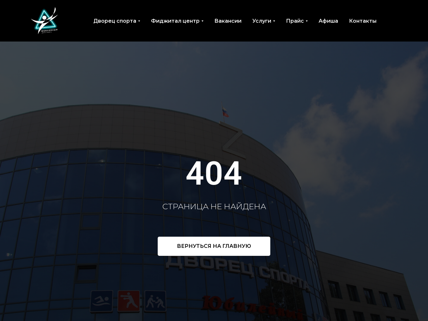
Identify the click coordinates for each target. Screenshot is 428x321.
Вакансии (228, 21)
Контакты (362, 21)
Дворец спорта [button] (114, 21)
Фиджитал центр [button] (175, 21)
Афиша (328, 21)
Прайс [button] (295, 21)
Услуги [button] (261, 21)
